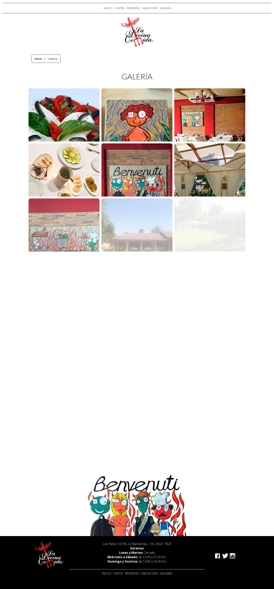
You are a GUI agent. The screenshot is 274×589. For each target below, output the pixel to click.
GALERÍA (165, 8)
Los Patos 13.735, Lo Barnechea (125, 544)
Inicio (38, 58)
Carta (118, 573)
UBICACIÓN (149, 8)
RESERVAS (133, 8)
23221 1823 (163, 544)
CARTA (119, 8)
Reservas (132, 573)
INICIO (108, 8)
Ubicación (149, 573)
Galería (166, 573)
